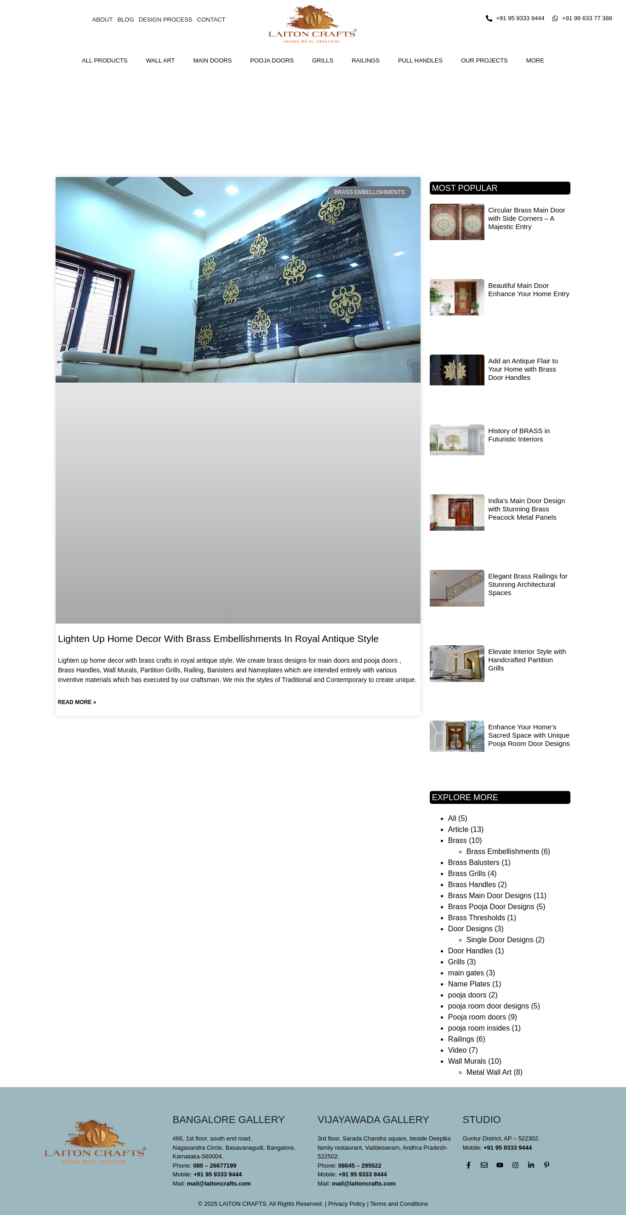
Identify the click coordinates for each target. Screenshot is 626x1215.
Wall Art (160, 60)
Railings (366, 60)
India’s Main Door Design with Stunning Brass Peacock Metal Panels (526, 509)
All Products (104, 60)
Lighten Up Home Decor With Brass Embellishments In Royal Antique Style (218, 638)
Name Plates (469, 984)
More (535, 60)
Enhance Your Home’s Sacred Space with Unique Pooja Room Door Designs (529, 735)
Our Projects (484, 60)
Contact (211, 19)
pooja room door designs (488, 1006)
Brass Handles (472, 884)
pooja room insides (479, 1028)
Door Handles (470, 951)
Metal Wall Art (489, 1072)
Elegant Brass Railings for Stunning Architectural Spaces (528, 584)
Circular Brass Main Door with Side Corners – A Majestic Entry (526, 218)
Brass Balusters (474, 862)
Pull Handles (420, 60)
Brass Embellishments (503, 851)
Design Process (166, 19)
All (452, 818)
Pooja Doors (272, 60)
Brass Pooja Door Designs (491, 907)
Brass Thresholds (476, 918)
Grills (322, 60)
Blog (125, 19)
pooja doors (467, 995)
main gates (466, 973)
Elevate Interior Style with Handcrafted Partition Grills (527, 660)
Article (458, 829)
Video (457, 1050)
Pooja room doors (477, 1017)
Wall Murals (467, 1061)
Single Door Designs (500, 940)
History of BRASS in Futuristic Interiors (519, 435)
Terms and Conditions (399, 1203)
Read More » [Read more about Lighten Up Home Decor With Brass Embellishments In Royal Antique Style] (77, 702)
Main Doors (212, 60)
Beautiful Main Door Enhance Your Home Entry (528, 289)
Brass (457, 840)
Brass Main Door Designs (489, 896)
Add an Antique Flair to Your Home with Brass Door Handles (523, 369)
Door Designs (470, 929)
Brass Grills (467, 873)
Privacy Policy (346, 1203)
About (102, 19)
